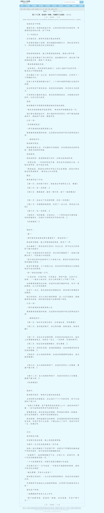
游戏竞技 (61, 5)
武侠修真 (34, 5)
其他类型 (74, 5)
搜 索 (82, 2)
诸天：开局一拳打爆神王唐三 (42, 19)
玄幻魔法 (28, 5)
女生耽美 (67, 5)
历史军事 (48, 5)
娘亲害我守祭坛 (51, 19)
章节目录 (52, 17)
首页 (22, 5)
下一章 (58, 17)
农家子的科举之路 (69, 19)
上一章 (45, 17)
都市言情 (41, 5)
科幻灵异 (54, 5)
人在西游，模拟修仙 (35, 9)
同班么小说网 (23, 9)
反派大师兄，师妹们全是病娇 (60, 19)
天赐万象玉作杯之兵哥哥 (31, 19)
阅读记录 (81, 5)
